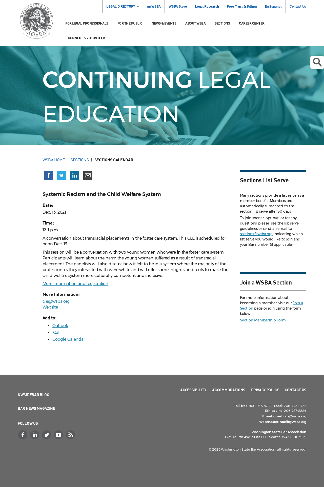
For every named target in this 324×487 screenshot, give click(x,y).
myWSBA (154, 6)
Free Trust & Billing (242, 6)
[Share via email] (87, 175)
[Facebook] (23, 434)
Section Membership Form (263, 320)
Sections (222, 23)
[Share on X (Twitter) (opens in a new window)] (61, 175)
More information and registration (76, 283)
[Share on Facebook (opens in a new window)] (48, 175)
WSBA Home (54, 159)
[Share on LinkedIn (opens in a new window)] (74, 175)
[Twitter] (47, 434)
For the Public (130, 23)
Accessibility (193, 390)
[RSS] (70, 434)
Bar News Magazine (36, 408)
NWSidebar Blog (33, 394)
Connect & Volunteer (86, 38)
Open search (317, 62)
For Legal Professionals (86, 23)
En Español (273, 6)
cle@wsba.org (56, 301)
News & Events (164, 23)
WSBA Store (178, 6)
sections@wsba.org (256, 234)
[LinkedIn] (35, 434)
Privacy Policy (265, 390)
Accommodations (228, 390)
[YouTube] (59, 434)
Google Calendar (68, 339)
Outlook (60, 325)
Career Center (252, 23)
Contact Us (298, 6)
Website (50, 307)
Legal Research (207, 6)
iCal (56, 332)
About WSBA (195, 23)
